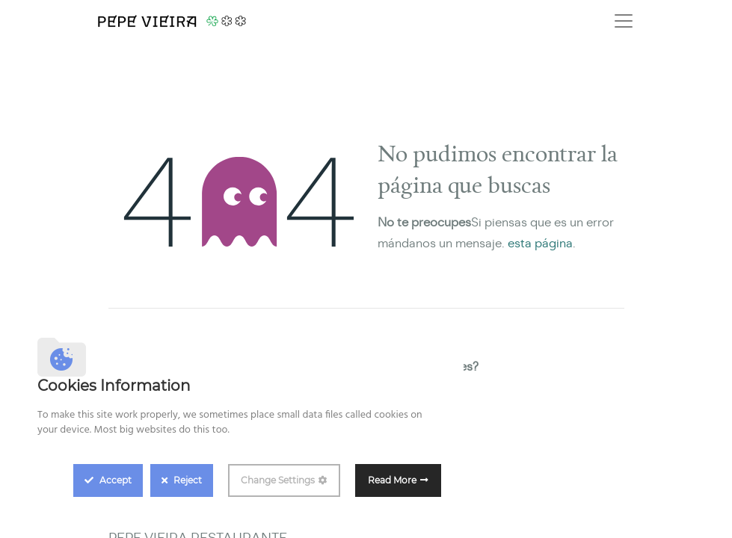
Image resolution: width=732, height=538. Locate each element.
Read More (392, 480)
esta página (540, 243)
